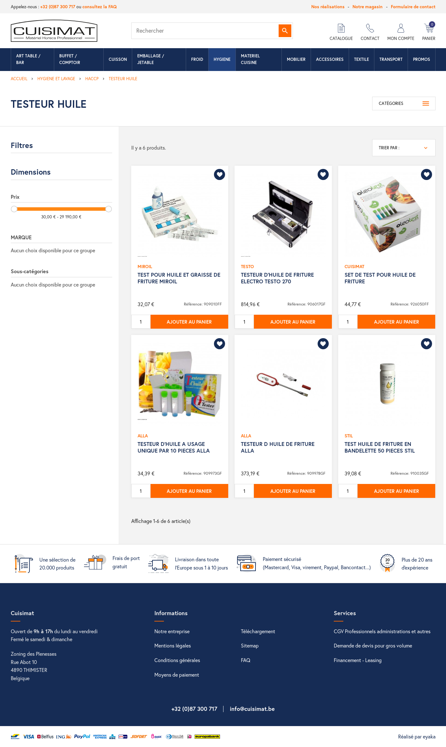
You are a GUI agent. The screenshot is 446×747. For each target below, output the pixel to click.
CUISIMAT (354, 266)
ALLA (143, 436)
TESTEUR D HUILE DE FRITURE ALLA (277, 447)
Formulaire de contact (413, 6)
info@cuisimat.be (252, 708)
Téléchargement (258, 631)
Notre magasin (367, 6)
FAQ (245, 660)
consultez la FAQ (99, 6)
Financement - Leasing (358, 660)
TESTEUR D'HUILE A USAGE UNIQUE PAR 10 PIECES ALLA (174, 447)
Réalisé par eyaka (417, 736)
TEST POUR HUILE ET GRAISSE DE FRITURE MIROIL (179, 278)
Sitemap (250, 645)
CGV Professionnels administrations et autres (382, 631)
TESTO (247, 266)
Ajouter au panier (189, 322)
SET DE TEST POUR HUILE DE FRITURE (380, 278)
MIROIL (145, 266)
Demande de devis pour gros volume (373, 645)
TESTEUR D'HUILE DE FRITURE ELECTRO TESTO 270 (277, 278)
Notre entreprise (172, 631)
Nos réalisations (328, 6)
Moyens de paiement (176, 674)
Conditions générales (177, 660)
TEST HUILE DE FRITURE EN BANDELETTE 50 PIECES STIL (380, 447)
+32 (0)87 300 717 (57, 6)
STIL (349, 436)
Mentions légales (172, 645)
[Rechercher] (212, 31)
